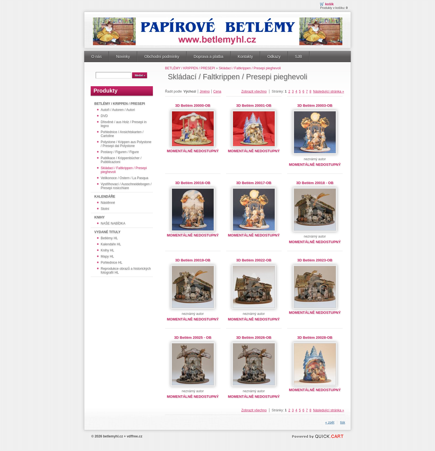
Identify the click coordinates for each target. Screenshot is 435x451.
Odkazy (273, 56)
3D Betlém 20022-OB (253, 260)
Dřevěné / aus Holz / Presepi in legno (123, 124)
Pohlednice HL (111, 262)
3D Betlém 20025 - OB (192, 337)
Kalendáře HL (111, 244)
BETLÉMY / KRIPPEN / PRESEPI (119, 104)
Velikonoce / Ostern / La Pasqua (124, 178)
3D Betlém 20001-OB (253, 105)
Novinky (123, 56)
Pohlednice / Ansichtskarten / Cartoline (122, 134)
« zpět (329, 422)
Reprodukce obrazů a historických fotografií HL (126, 270)
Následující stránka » (328, 91)
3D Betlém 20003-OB (314, 105)
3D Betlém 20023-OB (314, 260)
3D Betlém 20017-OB (253, 183)
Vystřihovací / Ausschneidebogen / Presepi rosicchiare (126, 186)
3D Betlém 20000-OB (192, 105)
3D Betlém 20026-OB (253, 337)
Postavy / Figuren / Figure (120, 152)
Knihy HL (107, 250)
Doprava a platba (208, 56)
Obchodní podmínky (161, 56)
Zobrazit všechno (254, 91)
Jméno (205, 91)
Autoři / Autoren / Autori (118, 110)
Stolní (105, 209)
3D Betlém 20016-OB (192, 183)
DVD (104, 116)
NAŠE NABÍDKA (113, 223)
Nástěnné (108, 203)
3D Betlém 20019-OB (192, 260)
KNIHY (99, 217)
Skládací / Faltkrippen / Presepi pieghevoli (124, 170)
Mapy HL (107, 256)
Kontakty (245, 56)
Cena (217, 91)
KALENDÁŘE (104, 196)
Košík (329, 4)
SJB (298, 56)
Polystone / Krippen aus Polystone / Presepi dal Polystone (126, 144)
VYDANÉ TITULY (107, 232)
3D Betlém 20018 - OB (314, 183)
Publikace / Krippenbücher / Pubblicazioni (121, 160)
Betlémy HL (109, 238)
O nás (96, 56)
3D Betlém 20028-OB (314, 337)
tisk (342, 422)
